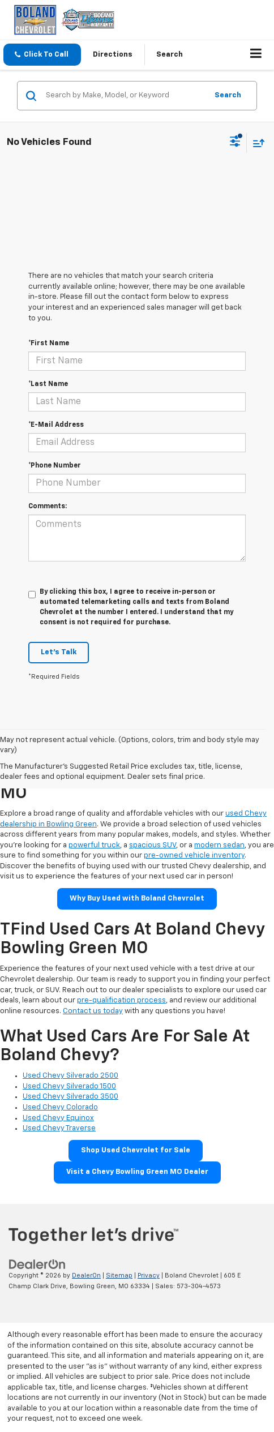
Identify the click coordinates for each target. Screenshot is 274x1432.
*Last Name (48, 384)
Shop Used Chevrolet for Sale (135, 1150)
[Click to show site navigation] (256, 55)
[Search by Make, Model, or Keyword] (125, 95)
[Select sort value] (256, 143)
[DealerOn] (37, 1264)
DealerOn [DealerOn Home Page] (86, 1275)
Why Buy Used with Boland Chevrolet (137, 898)
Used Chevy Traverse (59, 1128)
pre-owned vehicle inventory (194, 855)
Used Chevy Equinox (58, 1118)
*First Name (48, 343)
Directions (112, 54)
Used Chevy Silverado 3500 (70, 1096)
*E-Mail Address (56, 425)
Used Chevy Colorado (60, 1107)
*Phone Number (54, 465)
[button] (42, 55)
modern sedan (219, 845)
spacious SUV (152, 845)
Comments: (47, 506)
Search (228, 95)
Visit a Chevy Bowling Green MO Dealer (137, 1172)
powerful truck (94, 845)
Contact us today (93, 1011)
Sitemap (119, 1275)
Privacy (149, 1275)
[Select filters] (235, 142)
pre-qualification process (121, 1000)
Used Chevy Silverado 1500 (69, 1086)
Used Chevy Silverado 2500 (70, 1075)
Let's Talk (58, 652)
